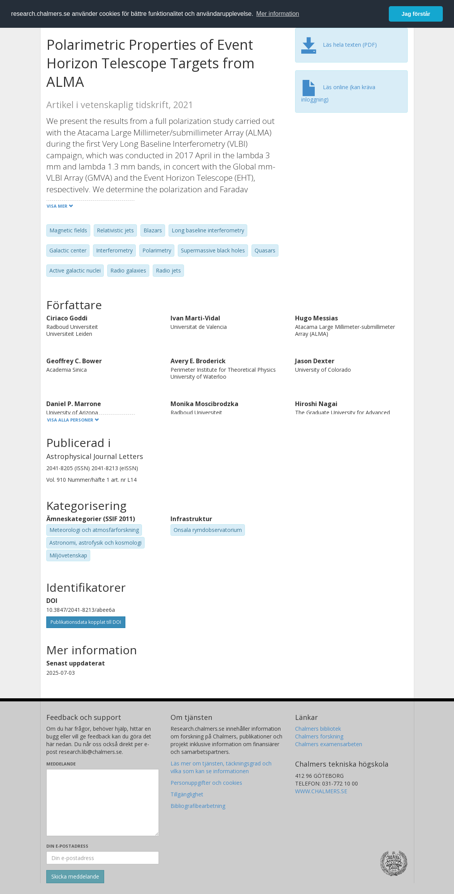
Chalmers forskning (319, 736)
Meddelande (61, 764)
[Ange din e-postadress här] (102, 857)
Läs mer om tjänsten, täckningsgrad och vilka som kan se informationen (221, 767)
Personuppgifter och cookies (206, 782)
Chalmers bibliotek (318, 728)
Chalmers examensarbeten (328, 744)
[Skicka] (75, 876)
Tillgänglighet (186, 794)
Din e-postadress (67, 846)
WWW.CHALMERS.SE (321, 791)
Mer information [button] (277, 13)
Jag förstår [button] (416, 14)
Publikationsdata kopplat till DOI (86, 622)
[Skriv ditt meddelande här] (102, 802)
